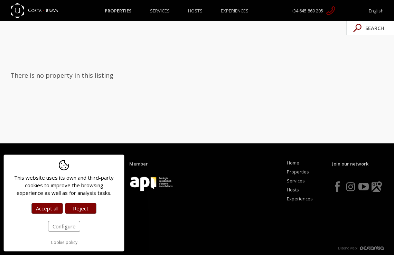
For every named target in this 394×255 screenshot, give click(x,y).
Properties (118, 11)
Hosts (195, 11)
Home (293, 163)
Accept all (47, 208)
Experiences (234, 11)
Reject (80, 208)
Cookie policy (64, 242)
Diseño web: (361, 248)
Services (160, 11)
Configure (64, 226)
